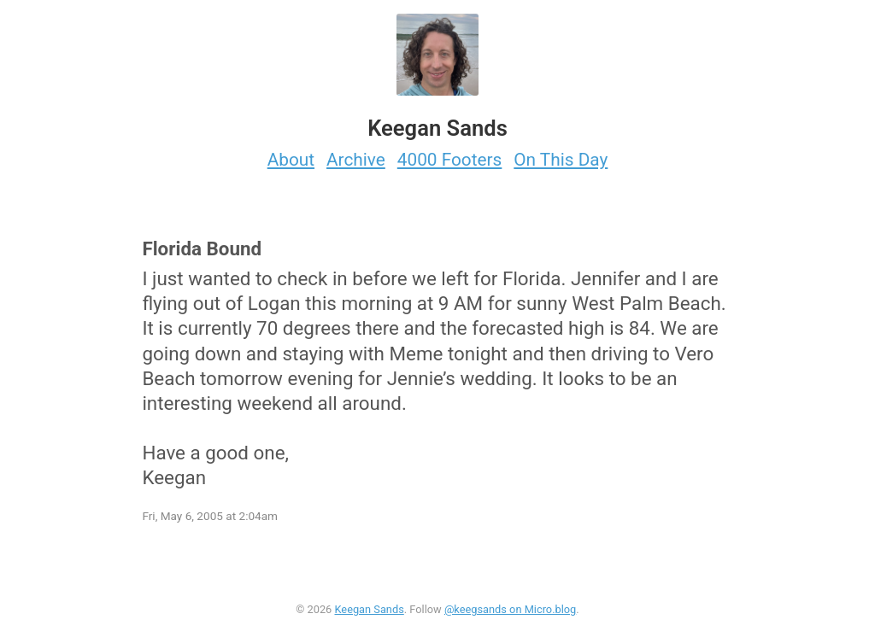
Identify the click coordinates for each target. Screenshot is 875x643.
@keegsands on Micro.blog (510, 609)
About (290, 159)
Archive (355, 159)
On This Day (561, 159)
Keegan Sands (368, 609)
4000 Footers (449, 159)
